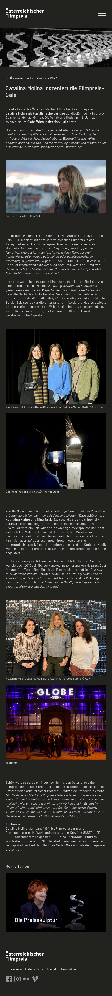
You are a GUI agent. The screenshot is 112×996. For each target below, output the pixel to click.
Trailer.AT (12, 812)
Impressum (14, 969)
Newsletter (68, 969)
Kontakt (52, 969)
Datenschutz (34, 969)
